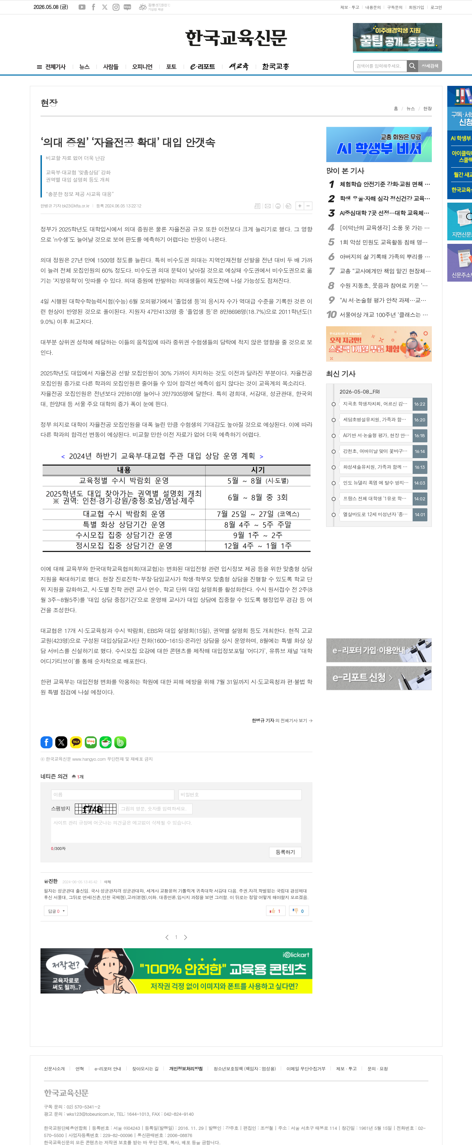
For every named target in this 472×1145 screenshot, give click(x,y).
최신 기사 (340, 374)
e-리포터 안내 (108, 1068)
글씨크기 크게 (300, 206)
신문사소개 (54, 1068)
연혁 (80, 1068)
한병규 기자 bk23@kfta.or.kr (65, 205)
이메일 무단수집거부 (306, 1068)
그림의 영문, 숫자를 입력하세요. (153, 808)
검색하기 (412, 66)
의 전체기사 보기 (279, 720)
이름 (58, 794)
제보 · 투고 (349, 7)
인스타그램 (116, 7)
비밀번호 (190, 794)
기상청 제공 (155, 9)
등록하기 (285, 851)
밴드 (120, 742)
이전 (167, 937)
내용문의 (373, 7)
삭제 (107, 881)
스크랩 (288, 206)
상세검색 (430, 66)
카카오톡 (76, 742)
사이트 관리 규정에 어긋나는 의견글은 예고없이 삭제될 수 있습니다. (123, 822)
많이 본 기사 (345, 171)
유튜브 (82, 7)
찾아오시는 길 (145, 1068)
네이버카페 (106, 742)
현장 (427, 108)
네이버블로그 (127, 7)
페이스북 (93, 7)
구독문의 (394, 7)
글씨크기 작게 (308, 206)
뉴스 (410, 108)
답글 (53, 911)
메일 (267, 206)
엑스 (105, 7)
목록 (257, 206)
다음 (185, 937)
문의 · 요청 (377, 1068)
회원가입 (416, 7)
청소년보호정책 (245, 1068)
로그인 (436, 7)
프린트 (278, 206)
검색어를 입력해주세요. (379, 66)
